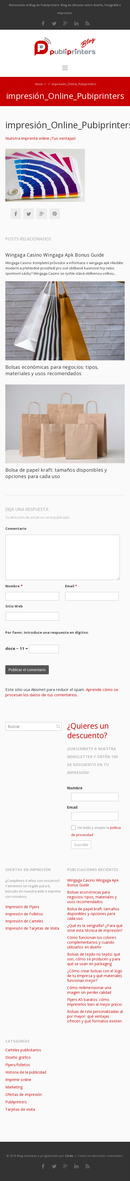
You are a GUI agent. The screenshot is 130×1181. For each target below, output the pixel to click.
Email (71, 586)
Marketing (14, 1087)
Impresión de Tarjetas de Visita (32, 928)
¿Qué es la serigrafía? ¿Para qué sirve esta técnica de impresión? (95, 928)
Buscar (58, 726)
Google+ (41, 213)
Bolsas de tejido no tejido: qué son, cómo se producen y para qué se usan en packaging (93, 959)
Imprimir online (18, 1079)
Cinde (69, 1156)
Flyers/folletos (17, 1064)
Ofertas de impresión (23, 1094)
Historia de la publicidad (25, 1072)
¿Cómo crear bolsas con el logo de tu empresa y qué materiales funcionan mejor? (94, 975)
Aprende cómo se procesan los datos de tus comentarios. (61, 692)
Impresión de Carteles (24, 921)
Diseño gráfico (18, 1057)
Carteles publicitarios (23, 1049)
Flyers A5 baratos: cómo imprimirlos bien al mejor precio (94, 1002)
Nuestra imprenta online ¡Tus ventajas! (40, 138)
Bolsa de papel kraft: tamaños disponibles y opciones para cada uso (56, 473)
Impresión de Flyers (22, 906)
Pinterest (54, 213)
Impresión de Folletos (24, 913)
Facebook (43, 23)
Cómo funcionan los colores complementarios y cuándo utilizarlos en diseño (91, 942)
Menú (65, 70)
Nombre (14, 586)
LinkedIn (76, 23)
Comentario (16, 528)
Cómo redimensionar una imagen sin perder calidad (89, 990)
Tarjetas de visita (20, 1109)
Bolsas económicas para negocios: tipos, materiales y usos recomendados (52, 370)
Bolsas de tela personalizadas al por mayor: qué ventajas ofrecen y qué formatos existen (95, 1016)
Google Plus (65, 23)
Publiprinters (16, 1101)
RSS (87, 23)
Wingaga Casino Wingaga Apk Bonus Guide (54, 255)
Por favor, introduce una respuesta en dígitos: (47, 632)
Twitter (54, 23)
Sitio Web (14, 606)
